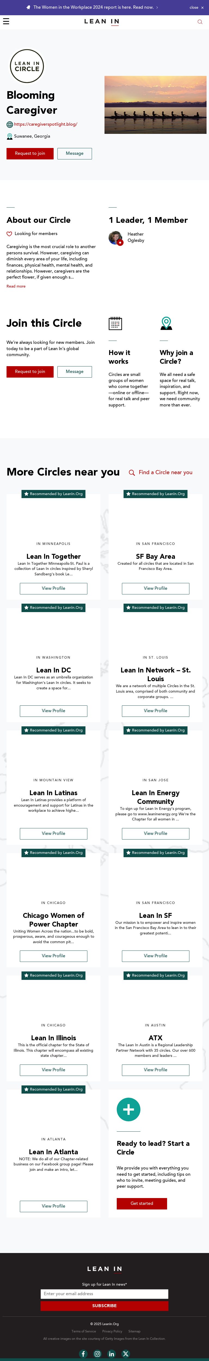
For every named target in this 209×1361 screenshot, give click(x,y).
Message (75, 154)
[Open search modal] (200, 22)
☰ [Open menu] (6, 22)
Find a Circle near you (160, 473)
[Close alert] (197, 8)
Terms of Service (84, 1331)
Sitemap (134, 1331)
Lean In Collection (152, 1339)
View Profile (53, 589)
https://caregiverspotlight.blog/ (45, 124)
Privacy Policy (112, 1331)
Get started (142, 1204)
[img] (53, 520)
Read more (16, 287)
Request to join (30, 154)
